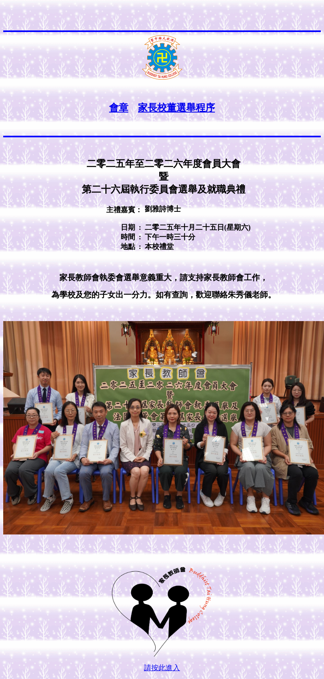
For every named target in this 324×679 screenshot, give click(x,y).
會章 (118, 107)
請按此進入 (162, 668)
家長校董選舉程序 (176, 107)
